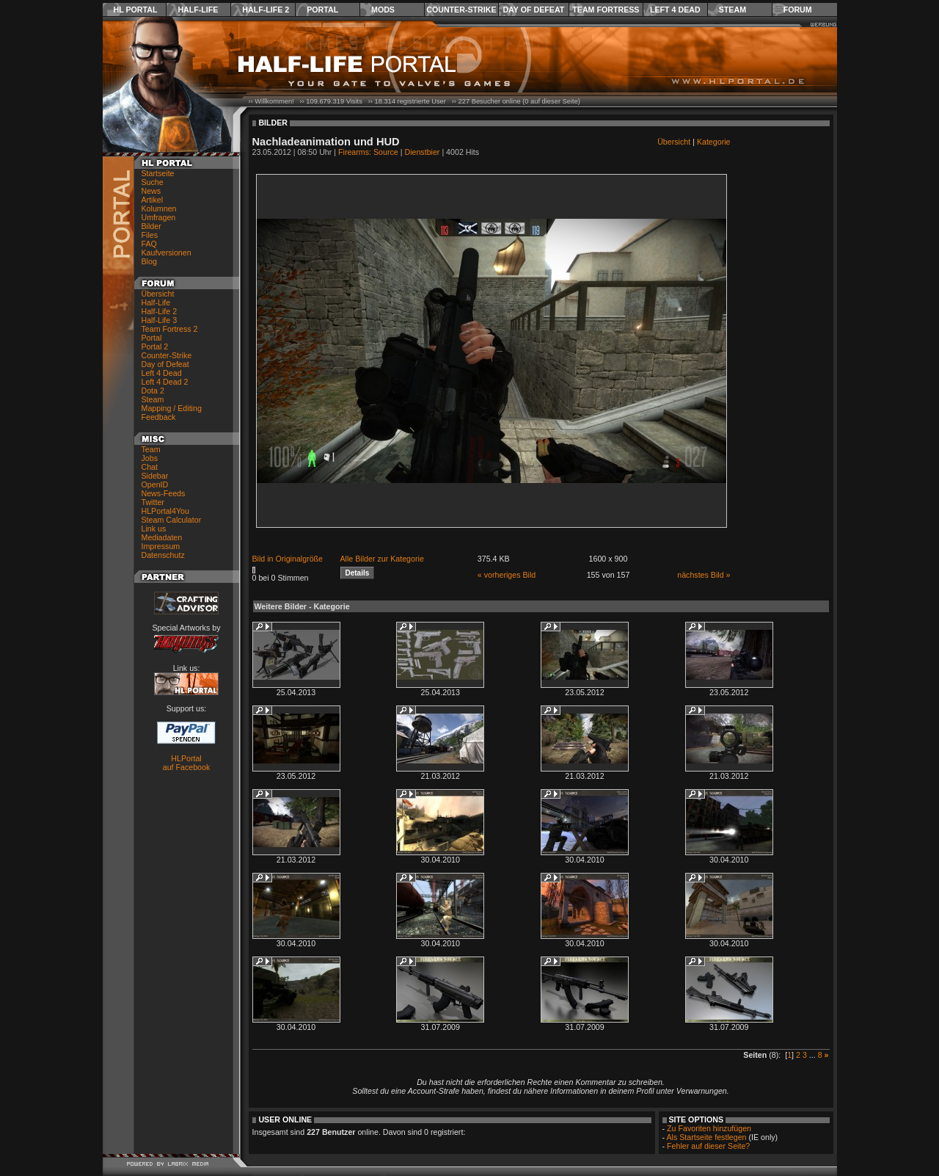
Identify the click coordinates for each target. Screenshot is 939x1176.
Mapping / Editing (172, 408)
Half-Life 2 (265, 9)
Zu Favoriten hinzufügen (709, 1128)
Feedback (159, 417)
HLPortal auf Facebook (187, 763)
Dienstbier (421, 152)
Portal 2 (155, 346)
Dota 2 (153, 390)
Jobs (150, 458)
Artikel (153, 199)
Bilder (151, 226)
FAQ (149, 243)
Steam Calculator (172, 519)
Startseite (158, 173)
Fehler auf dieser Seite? (708, 1145)
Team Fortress (605, 9)
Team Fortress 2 (170, 328)
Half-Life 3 (160, 320)
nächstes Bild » (703, 574)
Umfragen (159, 217)
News (151, 190)
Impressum (161, 546)
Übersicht (158, 293)
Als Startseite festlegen (707, 1137)
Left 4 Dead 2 (165, 381)
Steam (732, 9)
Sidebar (155, 475)
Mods (383, 9)
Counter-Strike (461, 9)
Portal (322, 9)
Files (150, 235)
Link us (154, 528)
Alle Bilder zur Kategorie (382, 558)
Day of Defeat (533, 9)
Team (151, 449)
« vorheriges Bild (507, 574)
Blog (149, 261)
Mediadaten (162, 537)
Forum (797, 9)
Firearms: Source (368, 152)
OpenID (155, 484)
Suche (153, 182)
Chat (150, 466)
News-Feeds (164, 493)
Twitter (153, 502)
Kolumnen (159, 208)
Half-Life (198, 9)
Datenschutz (163, 555)
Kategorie (714, 141)
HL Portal (136, 9)
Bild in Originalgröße (288, 558)
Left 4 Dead (675, 9)
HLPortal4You (165, 511)
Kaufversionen (166, 252)
